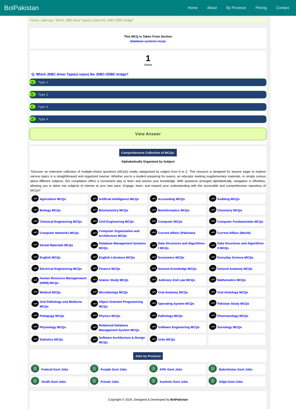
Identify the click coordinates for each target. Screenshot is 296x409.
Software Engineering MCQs (179, 327)
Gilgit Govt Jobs (230, 381)
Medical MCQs (50, 292)
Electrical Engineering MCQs (61, 268)
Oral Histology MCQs (232, 292)
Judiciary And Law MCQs (176, 280)
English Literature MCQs (117, 257)
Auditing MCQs (228, 199)
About (212, 8)
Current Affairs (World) (234, 233)
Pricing (261, 8)
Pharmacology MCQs (232, 316)
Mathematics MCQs (231, 280)
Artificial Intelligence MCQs (119, 199)
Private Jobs (109, 381)
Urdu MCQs (166, 339)
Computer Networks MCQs (59, 233)
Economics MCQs (171, 257)
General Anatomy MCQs (234, 268)
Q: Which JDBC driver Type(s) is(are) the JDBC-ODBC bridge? (79, 74)
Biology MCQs (50, 210)
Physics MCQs (109, 316)
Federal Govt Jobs (54, 369)
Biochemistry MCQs (113, 210)
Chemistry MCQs (229, 210)
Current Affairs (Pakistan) (176, 233)
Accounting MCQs (171, 199)
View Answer (148, 134)
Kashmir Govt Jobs (173, 381)
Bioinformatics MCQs (174, 210)
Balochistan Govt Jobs (234, 369)
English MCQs (50, 257)
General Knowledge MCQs (177, 268)
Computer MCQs (170, 221)
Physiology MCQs (53, 327)
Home (193, 8)
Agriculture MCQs (53, 199)
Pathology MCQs (170, 316)
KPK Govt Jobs (170, 369)
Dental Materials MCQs (56, 245)
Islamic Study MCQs (113, 280)
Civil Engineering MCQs (116, 221)
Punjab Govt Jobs (113, 369)
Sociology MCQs (229, 327)
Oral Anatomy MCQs (173, 292)
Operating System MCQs (176, 303)
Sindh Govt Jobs (53, 381)
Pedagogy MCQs (52, 316)
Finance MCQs (109, 268)
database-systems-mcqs (148, 41)
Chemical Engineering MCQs (61, 221)
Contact (282, 8)
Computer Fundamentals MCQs (240, 221)
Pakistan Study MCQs (233, 303)
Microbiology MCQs (113, 292)
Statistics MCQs (51, 339)
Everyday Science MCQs (235, 257)
